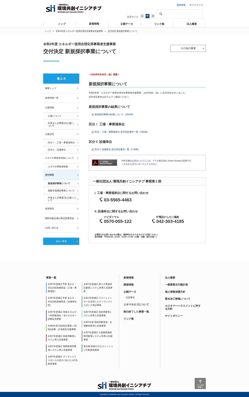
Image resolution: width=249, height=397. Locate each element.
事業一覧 (51, 277)
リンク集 (129, 318)
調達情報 (129, 284)
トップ (48, 31)
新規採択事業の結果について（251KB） (115, 114)
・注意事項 (129, 297)
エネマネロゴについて (136, 304)
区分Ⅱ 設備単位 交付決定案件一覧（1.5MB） (117, 149)
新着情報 (129, 277)
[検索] (179, 14)
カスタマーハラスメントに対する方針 (183, 307)
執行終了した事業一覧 (136, 311)
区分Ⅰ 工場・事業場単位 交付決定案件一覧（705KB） (122, 132)
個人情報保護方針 (175, 291)
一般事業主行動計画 (176, 284)
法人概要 (170, 277)
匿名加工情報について (177, 298)
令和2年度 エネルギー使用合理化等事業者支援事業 (79, 31)
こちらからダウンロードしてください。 (140, 164)
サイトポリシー (174, 315)
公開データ (130, 291)
